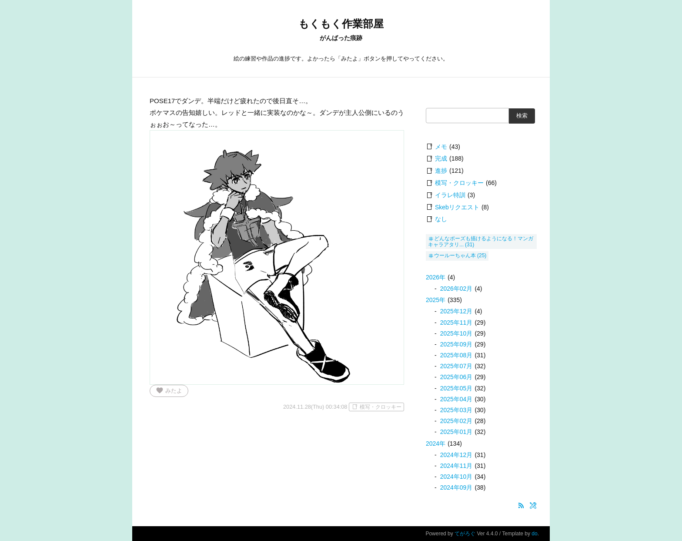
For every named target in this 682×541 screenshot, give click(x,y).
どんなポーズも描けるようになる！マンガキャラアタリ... (480, 241)
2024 (435, 443)
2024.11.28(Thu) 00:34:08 (315, 406)
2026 (435, 277)
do (534, 534)
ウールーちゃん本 (455, 255)
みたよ (169, 390)
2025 (435, 299)
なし (441, 218)
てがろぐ (465, 534)
